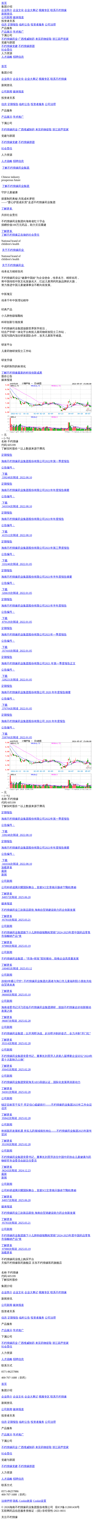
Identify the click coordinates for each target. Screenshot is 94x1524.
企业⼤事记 (31, 10)
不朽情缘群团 (26, 46)
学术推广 (18, 31)
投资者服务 (37, 24)
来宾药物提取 (43, 38)
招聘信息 (18, 56)
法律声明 (6, 1500)
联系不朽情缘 (58, 10)
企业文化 (18, 10)
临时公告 (24, 24)
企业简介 (6, 10)
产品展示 (6, 31)
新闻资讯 (6, 13)
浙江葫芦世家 (60, 38)
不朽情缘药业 (9, 38)
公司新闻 (6, 17)
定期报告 (12, 24)
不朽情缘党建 (9, 46)
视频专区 (44, 10)
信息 (4, 24)
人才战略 (6, 56)
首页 (4, 3)
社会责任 (6, 49)
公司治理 (50, 24)
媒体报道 (18, 17)
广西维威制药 (26, 38)
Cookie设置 (39, 1500)
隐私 (15, 1500)
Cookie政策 (25, 1500)
